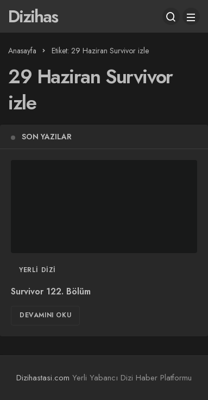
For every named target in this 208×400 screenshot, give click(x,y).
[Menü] (191, 16)
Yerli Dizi (37, 270)
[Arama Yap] (171, 16)
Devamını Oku (45, 315)
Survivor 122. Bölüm (51, 291)
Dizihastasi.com (43, 378)
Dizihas (33, 16)
